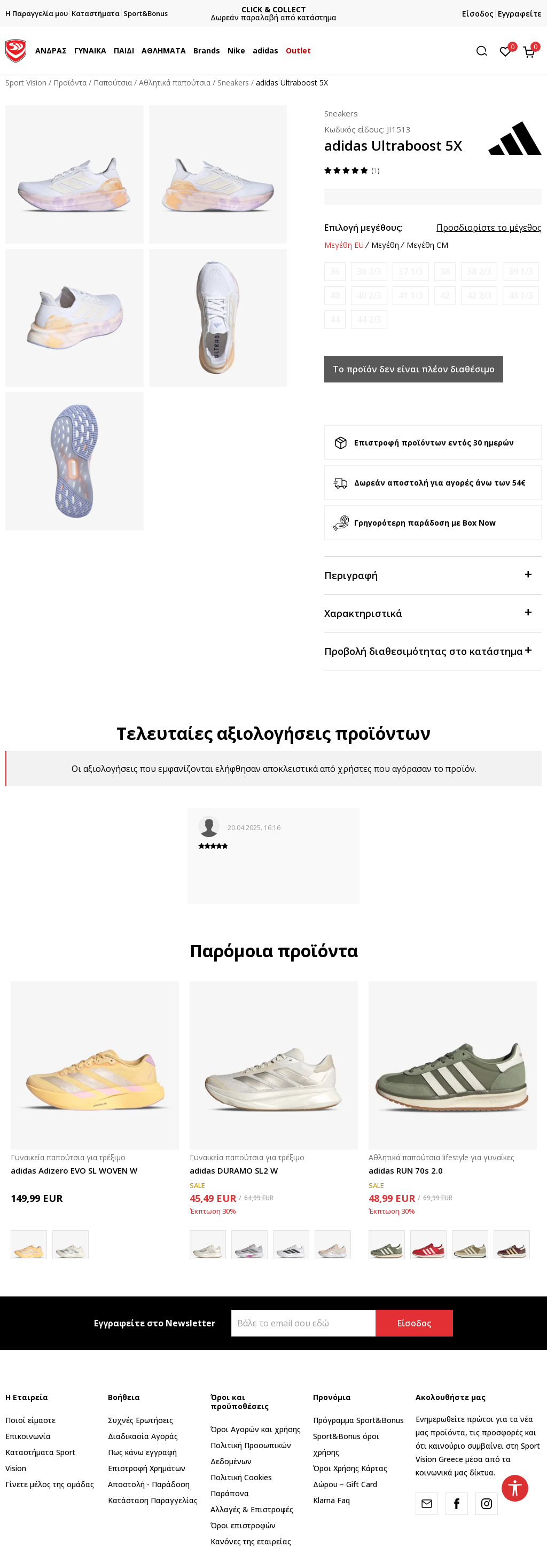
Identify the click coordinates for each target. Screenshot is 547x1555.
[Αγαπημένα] (505, 51)
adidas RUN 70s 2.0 (406, 1170)
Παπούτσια (112, 82)
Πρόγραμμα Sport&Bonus (358, 1420)
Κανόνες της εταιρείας (250, 1541)
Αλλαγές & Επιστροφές (251, 1509)
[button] (485, 51)
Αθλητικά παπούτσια (174, 82)
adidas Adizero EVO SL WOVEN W (74, 1170)
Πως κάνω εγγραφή (142, 1452)
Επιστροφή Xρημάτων (146, 1468)
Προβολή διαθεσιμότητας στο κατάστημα (427, 650)
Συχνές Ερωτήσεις (140, 1420)
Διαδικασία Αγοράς (143, 1436)
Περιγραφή (427, 574)
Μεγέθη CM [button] (427, 245)
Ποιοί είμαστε (30, 1420)
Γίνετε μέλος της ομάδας (49, 1484)
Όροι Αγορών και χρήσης (255, 1429)
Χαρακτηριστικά (427, 612)
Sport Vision (25, 82)
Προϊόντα (70, 82)
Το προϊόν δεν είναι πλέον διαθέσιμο (414, 369)
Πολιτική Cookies (241, 1477)
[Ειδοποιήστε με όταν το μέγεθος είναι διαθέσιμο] (335, 271)
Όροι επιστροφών (243, 1525)
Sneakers (233, 82)
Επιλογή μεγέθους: (363, 227)
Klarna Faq (331, 1500)
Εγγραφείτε (520, 14)
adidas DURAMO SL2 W (234, 1170)
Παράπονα (229, 1493)
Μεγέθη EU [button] (344, 245)
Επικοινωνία (28, 1436)
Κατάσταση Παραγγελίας (153, 1500)
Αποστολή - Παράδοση (149, 1484)
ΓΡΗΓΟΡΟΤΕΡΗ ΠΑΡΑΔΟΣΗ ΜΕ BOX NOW (273, 9)
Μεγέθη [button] (385, 245)
